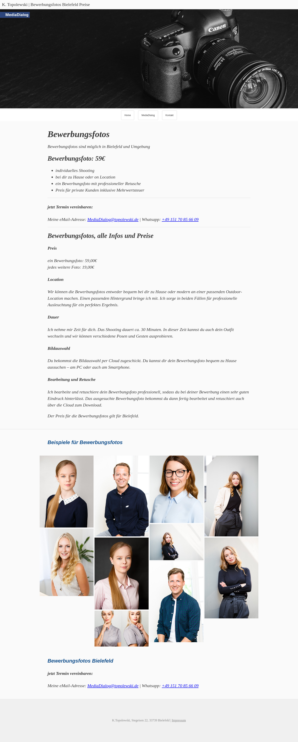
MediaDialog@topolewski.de (112, 219)
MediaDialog (148, 115)
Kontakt (169, 115)
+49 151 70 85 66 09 (180, 219)
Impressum (179, 720)
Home (127, 115)
